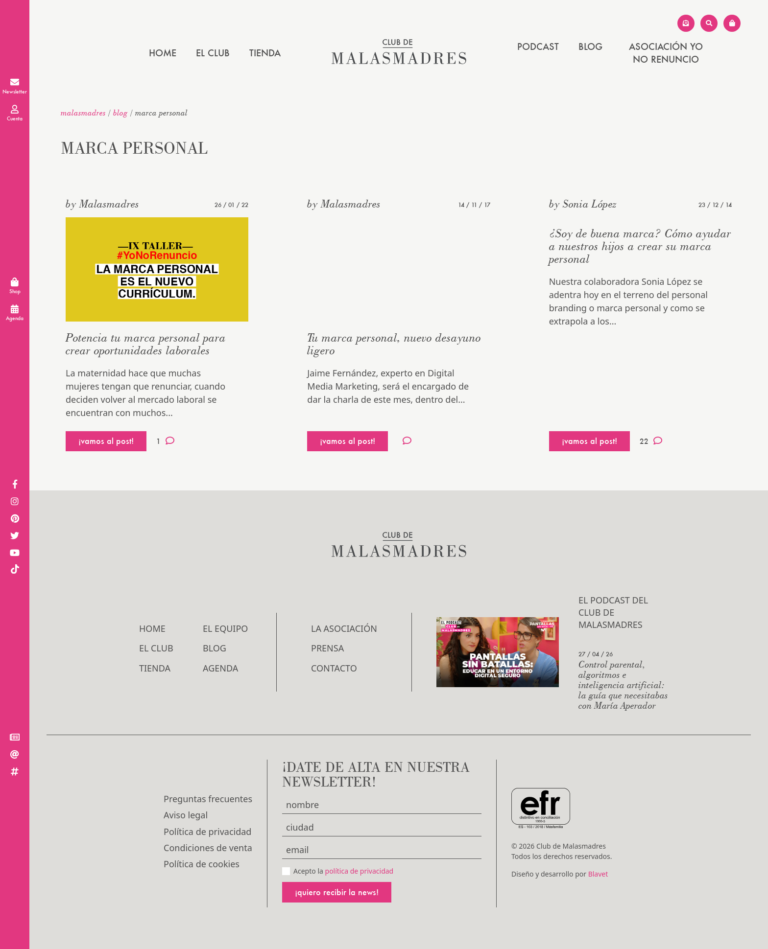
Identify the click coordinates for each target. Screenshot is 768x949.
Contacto (334, 668)
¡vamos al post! (106, 441)
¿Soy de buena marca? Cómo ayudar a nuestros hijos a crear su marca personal (640, 246)
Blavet (598, 874)
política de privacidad (359, 871)
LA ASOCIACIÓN (344, 628)
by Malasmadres (102, 203)
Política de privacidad (207, 831)
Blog (590, 46)
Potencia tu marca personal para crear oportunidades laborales (146, 344)
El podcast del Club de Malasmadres (613, 612)
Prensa (327, 648)
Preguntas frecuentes (208, 799)
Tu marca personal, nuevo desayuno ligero (394, 344)
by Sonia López (583, 203)
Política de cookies (202, 864)
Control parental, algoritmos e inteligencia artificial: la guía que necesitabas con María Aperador (623, 684)
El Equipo (225, 628)
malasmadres (83, 112)
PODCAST (538, 46)
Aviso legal (186, 815)
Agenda (220, 668)
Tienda (265, 53)
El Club (213, 53)
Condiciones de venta (208, 848)
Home (162, 53)
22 (651, 441)
